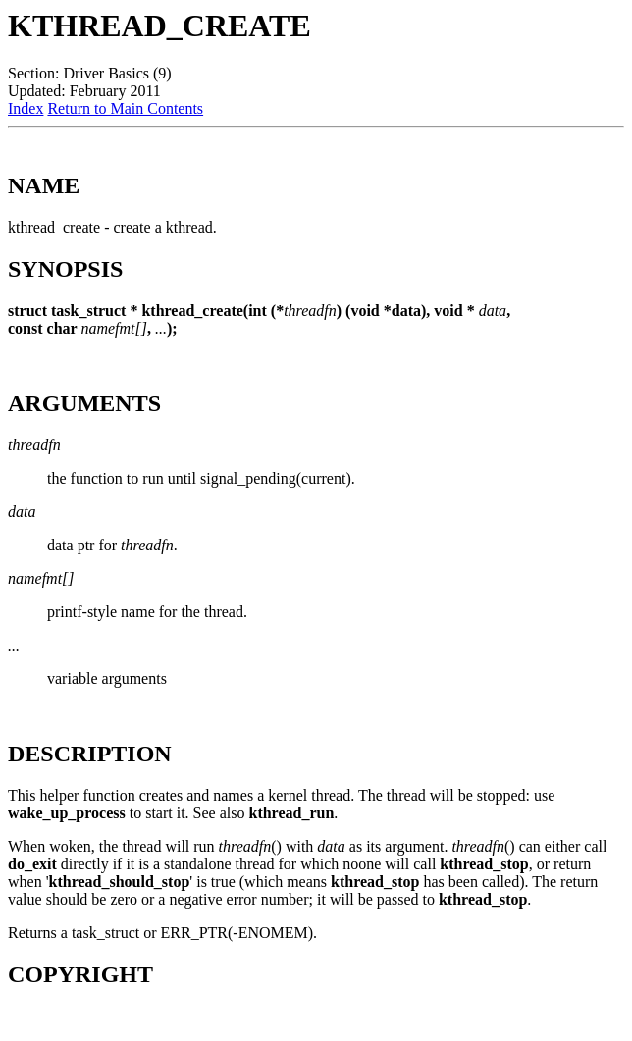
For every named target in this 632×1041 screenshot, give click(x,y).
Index (25, 108)
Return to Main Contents (125, 108)
